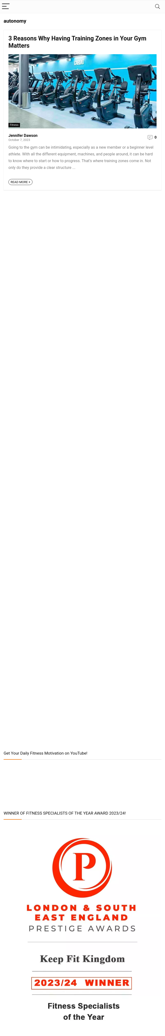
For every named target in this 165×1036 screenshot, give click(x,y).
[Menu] (6, 6)
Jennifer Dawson (23, 135)
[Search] (157, 6)
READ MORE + (20, 182)
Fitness (14, 124)
